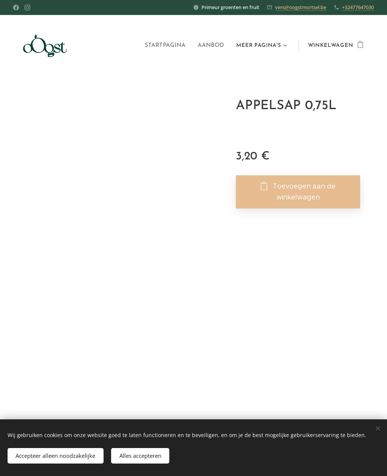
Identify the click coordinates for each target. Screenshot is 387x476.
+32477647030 (358, 7)
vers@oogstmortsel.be (300, 7)
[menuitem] (169, 45)
